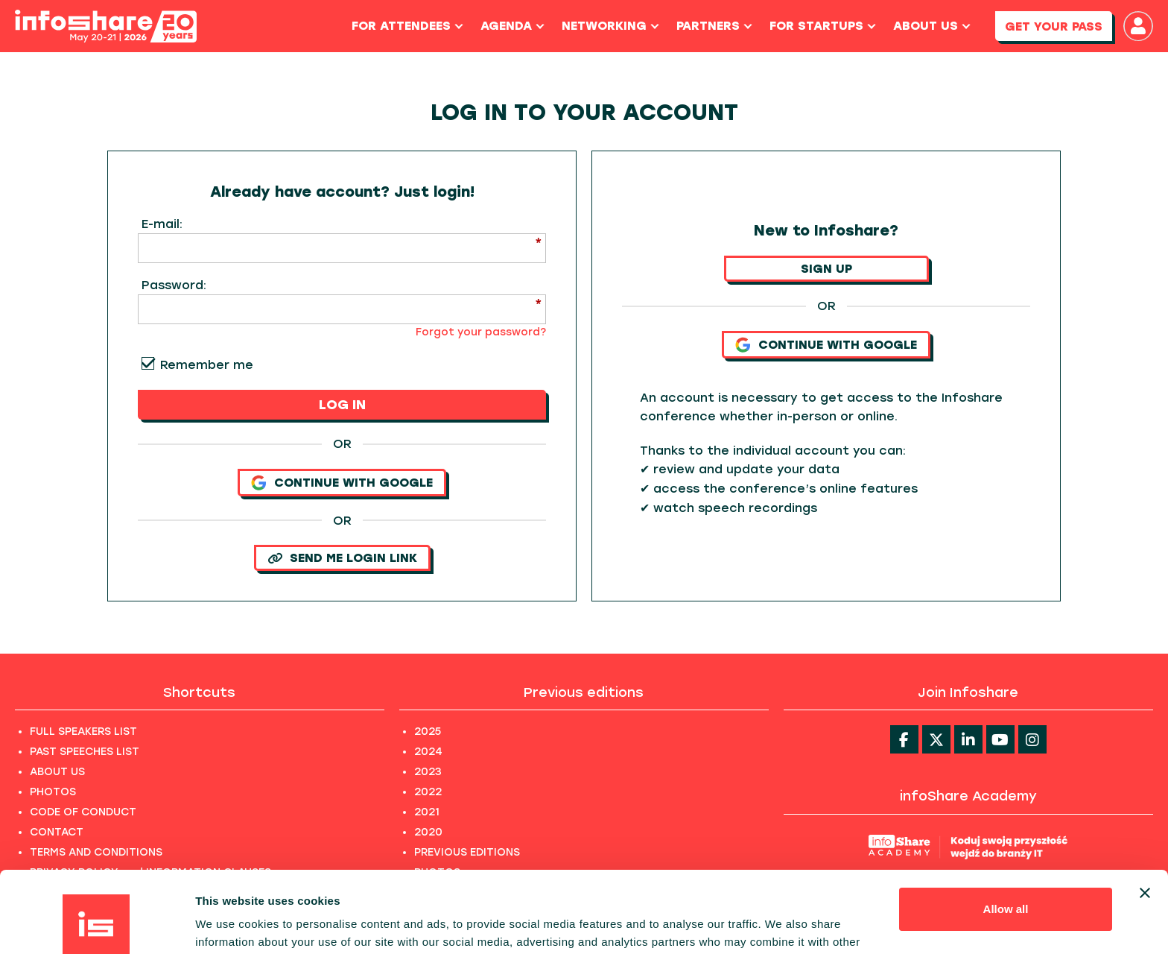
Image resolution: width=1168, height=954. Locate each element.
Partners (714, 26)
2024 (428, 751)
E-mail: (162, 224)
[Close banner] (1145, 817)
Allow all (1006, 833)
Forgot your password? (481, 332)
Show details (229, 924)
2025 (427, 731)
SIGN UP (826, 269)
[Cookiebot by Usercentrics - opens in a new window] (96, 925)
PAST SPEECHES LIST (84, 751)
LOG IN (342, 405)
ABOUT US (57, 771)
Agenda (512, 26)
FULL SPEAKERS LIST (83, 731)
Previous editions (584, 692)
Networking (610, 26)
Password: (174, 285)
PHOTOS (53, 792)
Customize (1006, 881)
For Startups (822, 26)
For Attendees (407, 26)
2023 (428, 771)
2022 (428, 792)
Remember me (206, 365)
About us (932, 26)
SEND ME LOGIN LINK (342, 558)
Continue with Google (342, 482)
